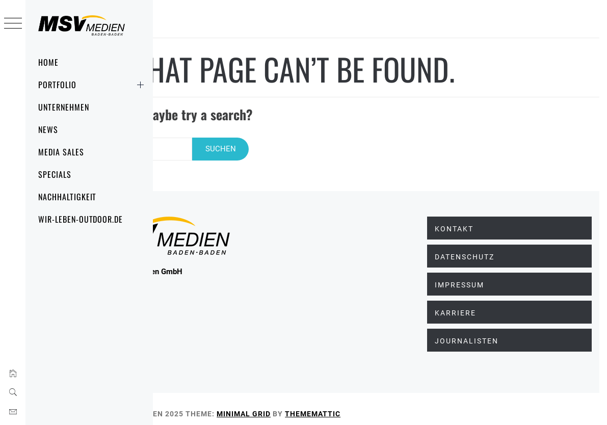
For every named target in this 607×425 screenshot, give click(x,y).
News (48, 129)
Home (48, 62)
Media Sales (61, 152)
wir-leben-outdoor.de (80, 219)
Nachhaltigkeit (67, 197)
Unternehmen (63, 107)
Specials (54, 174)
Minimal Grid (344, 404)
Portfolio (93, 84)
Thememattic (413, 404)
